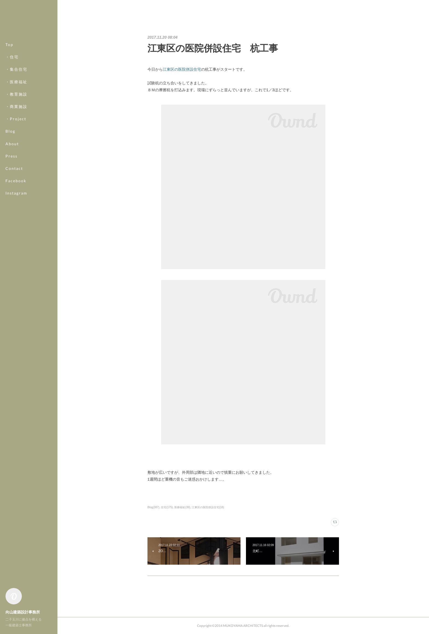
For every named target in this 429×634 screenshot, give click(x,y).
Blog (10, 131)
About (12, 143)
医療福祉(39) (182, 507)
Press (11, 156)
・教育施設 (16, 94)
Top (9, 44)
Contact (14, 168)
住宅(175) (167, 507)
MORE (12, 180)
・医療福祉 (16, 81)
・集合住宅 (16, 69)
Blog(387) (153, 507)
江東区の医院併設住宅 (182, 69)
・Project (15, 118)
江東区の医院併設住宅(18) (208, 507)
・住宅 (12, 57)
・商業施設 (16, 106)
